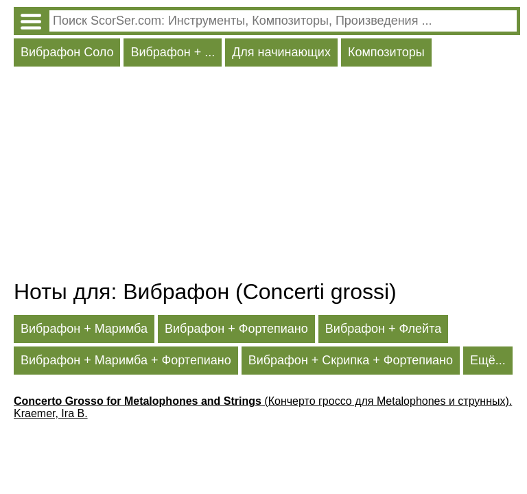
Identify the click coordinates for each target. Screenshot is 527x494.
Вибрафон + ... (172, 52)
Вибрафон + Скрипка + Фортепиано (350, 360)
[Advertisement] (267, 176)
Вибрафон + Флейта (383, 329)
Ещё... (488, 360)
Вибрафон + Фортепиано (236, 329)
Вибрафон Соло (67, 52)
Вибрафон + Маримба (84, 329)
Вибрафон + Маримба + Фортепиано (126, 360)
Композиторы (386, 52)
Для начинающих (281, 52)
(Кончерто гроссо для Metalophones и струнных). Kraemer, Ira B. (263, 407)
